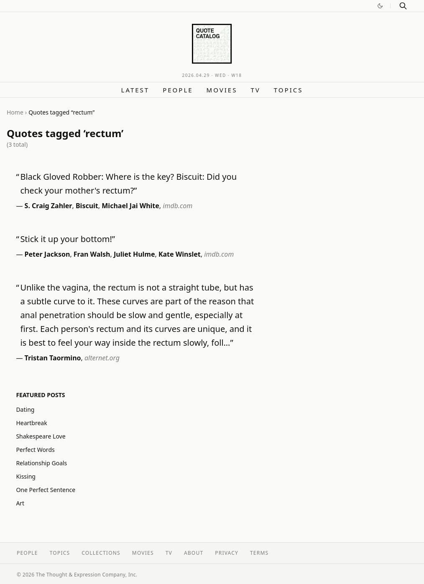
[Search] (403, 6)
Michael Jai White (130, 205)
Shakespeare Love (40, 436)
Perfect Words (35, 450)
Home (15, 112)
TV (255, 90)
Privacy (226, 552)
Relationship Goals (41, 463)
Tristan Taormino (53, 357)
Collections (101, 552)
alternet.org (102, 357)
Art (20, 503)
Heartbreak (31, 423)
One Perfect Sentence (45, 490)
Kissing (26, 476)
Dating (25, 409)
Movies (222, 90)
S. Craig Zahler (48, 205)
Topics (288, 90)
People (178, 90)
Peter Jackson (47, 254)
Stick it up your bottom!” (67, 239)
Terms (259, 552)
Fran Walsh (92, 254)
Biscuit (87, 205)
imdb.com (177, 205)
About (193, 552)
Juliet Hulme (134, 254)
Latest (135, 90)
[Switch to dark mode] (380, 6)
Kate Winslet (179, 254)
